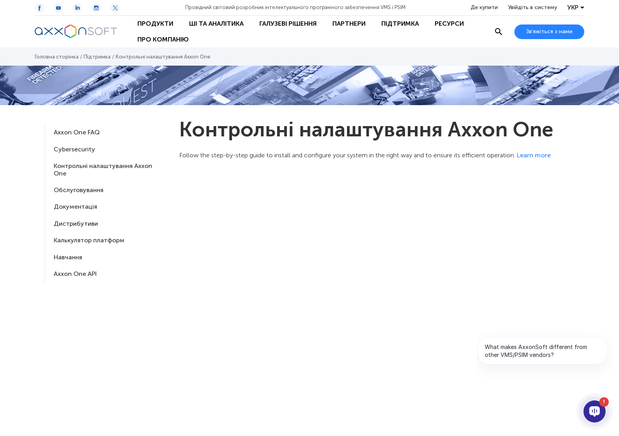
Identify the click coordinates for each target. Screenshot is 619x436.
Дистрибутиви (76, 223)
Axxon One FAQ (76, 132)
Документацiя (75, 206)
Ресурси (449, 23)
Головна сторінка (57, 57)
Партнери (349, 23)
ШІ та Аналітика (216, 23)
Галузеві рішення (288, 23)
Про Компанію (163, 39)
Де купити (484, 7)
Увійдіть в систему (532, 7)
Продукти (155, 23)
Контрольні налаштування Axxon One (103, 169)
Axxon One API (75, 273)
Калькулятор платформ (89, 240)
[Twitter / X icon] (115, 8)
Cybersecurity (74, 149)
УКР (572, 7)
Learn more (534, 155)
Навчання (68, 257)
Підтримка (400, 23)
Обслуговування (78, 190)
